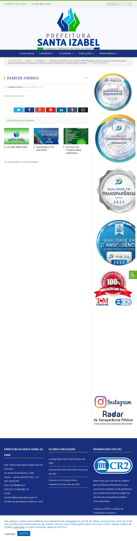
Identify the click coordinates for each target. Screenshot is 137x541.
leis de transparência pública (112, 497)
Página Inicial (26, 53)
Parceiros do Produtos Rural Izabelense (73, 149)
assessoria (98, 488)
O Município (45, 53)
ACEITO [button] (24, 533)
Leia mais (19, 527)
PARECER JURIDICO (14, 96)
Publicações (85, 53)
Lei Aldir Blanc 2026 (41, 3)
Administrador (15, 87)
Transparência (107, 53)
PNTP (107, 508)
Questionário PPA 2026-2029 (45, 148)
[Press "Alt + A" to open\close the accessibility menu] (133, 275)
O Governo (65, 53)
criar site (113, 480)
